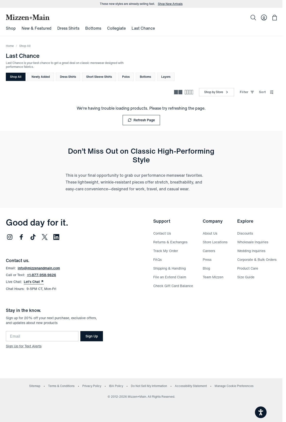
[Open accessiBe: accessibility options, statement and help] (261, 412)
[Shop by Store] (216, 92)
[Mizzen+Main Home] (28, 17)
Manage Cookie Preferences (234, 386)
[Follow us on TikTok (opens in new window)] (33, 237)
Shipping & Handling (169, 268)
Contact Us (162, 233)
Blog (206, 268)
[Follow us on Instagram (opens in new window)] (10, 237)
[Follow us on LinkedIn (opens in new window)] (56, 237)
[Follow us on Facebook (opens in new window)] (21, 237)
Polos (126, 77)
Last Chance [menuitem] (143, 28)
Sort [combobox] (266, 92)
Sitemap (34, 386)
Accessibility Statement (191, 386)
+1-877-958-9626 (41, 274)
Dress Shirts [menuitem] (68, 28)
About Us (210, 233)
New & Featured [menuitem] (36, 28)
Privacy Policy (91, 386)
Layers (165, 77)
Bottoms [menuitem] (93, 28)
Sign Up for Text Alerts (24, 346)
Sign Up (91, 336)
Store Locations (215, 242)
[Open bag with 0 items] (274, 17)
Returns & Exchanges (170, 242)
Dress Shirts (68, 77)
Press (207, 259)
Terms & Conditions (61, 386)
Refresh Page (141, 120)
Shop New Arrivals (170, 4)
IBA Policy (116, 386)
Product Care (247, 268)
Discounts (245, 233)
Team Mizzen (213, 277)
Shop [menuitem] (11, 28)
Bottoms (145, 77)
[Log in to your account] (264, 17)
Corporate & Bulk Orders (257, 259)
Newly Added (41, 77)
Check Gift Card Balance (173, 285)
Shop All (15, 77)
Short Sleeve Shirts (99, 77)
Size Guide (245, 277)
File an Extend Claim (169, 277)
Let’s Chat (34, 281)
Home (10, 46)
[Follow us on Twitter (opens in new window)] (45, 237)
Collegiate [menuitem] (116, 28)
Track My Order (165, 250)
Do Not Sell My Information (149, 386)
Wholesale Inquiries (252, 242)
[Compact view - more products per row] (189, 92)
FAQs (157, 259)
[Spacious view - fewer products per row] (178, 92)
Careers (209, 250)
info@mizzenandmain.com (39, 268)
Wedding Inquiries (251, 250)
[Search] (253, 17)
